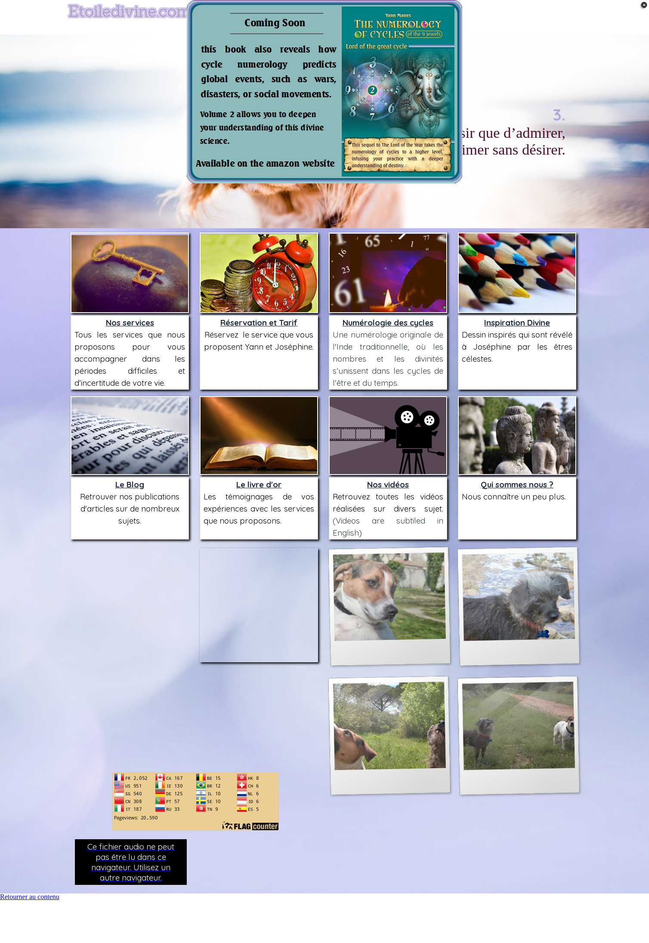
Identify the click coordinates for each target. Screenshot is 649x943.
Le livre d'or (258, 484)
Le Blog (129, 484)
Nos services (130, 322)
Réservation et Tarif (258, 322)
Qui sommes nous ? (517, 484)
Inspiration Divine (517, 322)
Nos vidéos (388, 484)
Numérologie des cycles (388, 322)
